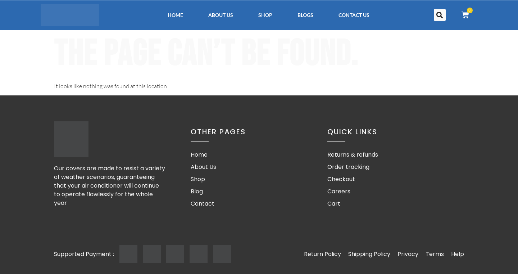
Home (175, 15)
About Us (220, 15)
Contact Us (353, 15)
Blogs (305, 15)
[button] (440, 15)
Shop (265, 15)
